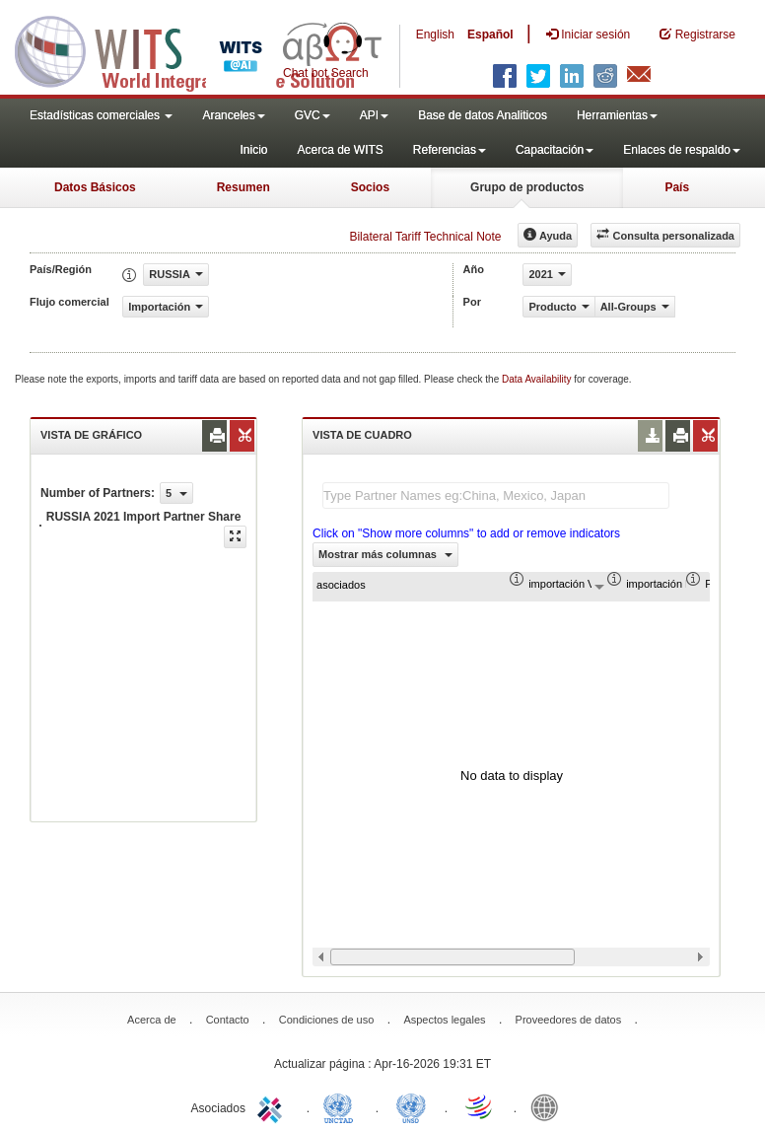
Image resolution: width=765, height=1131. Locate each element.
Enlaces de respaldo (681, 150)
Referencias (449, 150)
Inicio (253, 150)
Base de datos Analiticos (482, 115)
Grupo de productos (527, 187)
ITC (273, 1106)
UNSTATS (411, 1106)
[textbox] (495, 495)
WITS (197, 49)
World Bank (549, 1106)
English (435, 34)
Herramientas (617, 115)
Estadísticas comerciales (101, 115)
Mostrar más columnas (385, 554)
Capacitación (554, 150)
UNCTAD (342, 1106)
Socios (370, 187)
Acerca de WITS (339, 150)
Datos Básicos (95, 187)
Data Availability (538, 379)
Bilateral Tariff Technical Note (425, 237)
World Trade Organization (480, 1106)
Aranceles (233, 115)
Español (490, 34)
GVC (312, 115)
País (676, 187)
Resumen (243, 187)
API (374, 115)
